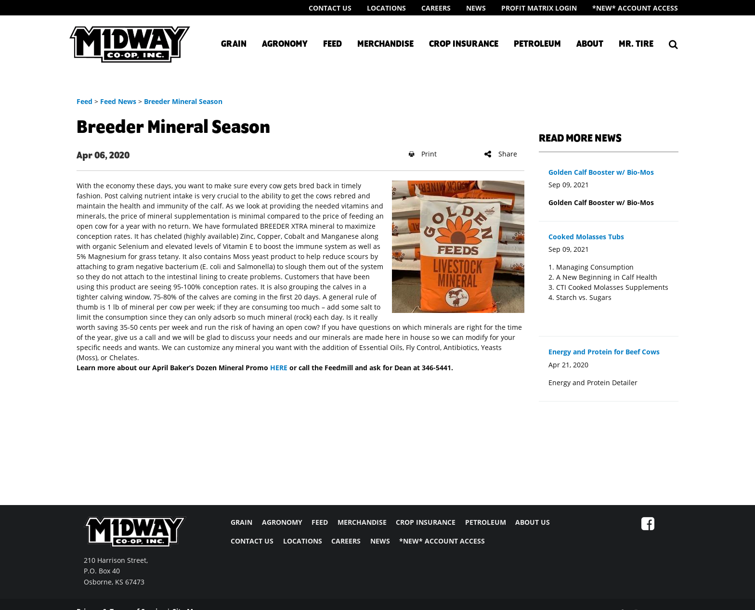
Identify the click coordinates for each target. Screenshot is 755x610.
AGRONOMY (282, 522)
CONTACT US (252, 540)
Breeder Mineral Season (183, 101)
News (476, 8)
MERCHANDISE (362, 522)
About (589, 44)
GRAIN (241, 522)
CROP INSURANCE (426, 522)
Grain (234, 44)
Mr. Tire (636, 44)
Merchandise (385, 44)
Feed (332, 44)
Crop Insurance (463, 44)
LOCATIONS (302, 540)
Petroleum (537, 44)
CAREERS (346, 540)
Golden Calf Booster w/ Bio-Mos (601, 172)
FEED (320, 522)
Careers (436, 8)
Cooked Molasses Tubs (586, 236)
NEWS (380, 540)
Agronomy (285, 44)
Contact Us (330, 8)
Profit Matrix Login (539, 8)
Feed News (118, 101)
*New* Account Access (635, 8)
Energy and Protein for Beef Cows (604, 351)
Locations (386, 8)
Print (423, 153)
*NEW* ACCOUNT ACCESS (442, 540)
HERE (278, 367)
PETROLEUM (485, 522)
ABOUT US (532, 522)
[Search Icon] (673, 44)
